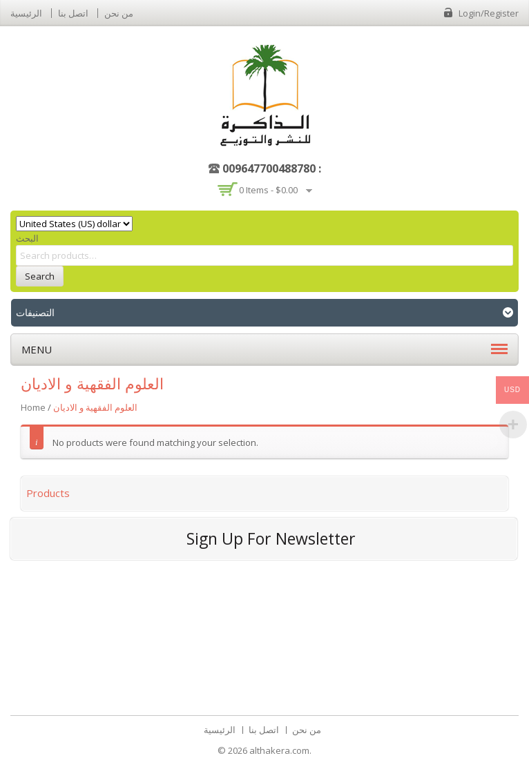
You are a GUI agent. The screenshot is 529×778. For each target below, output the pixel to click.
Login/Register (489, 13)
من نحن (118, 13)
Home (33, 407)
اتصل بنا (73, 13)
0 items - (268, 190)
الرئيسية (26, 13)
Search (40, 276)
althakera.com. (280, 750)
